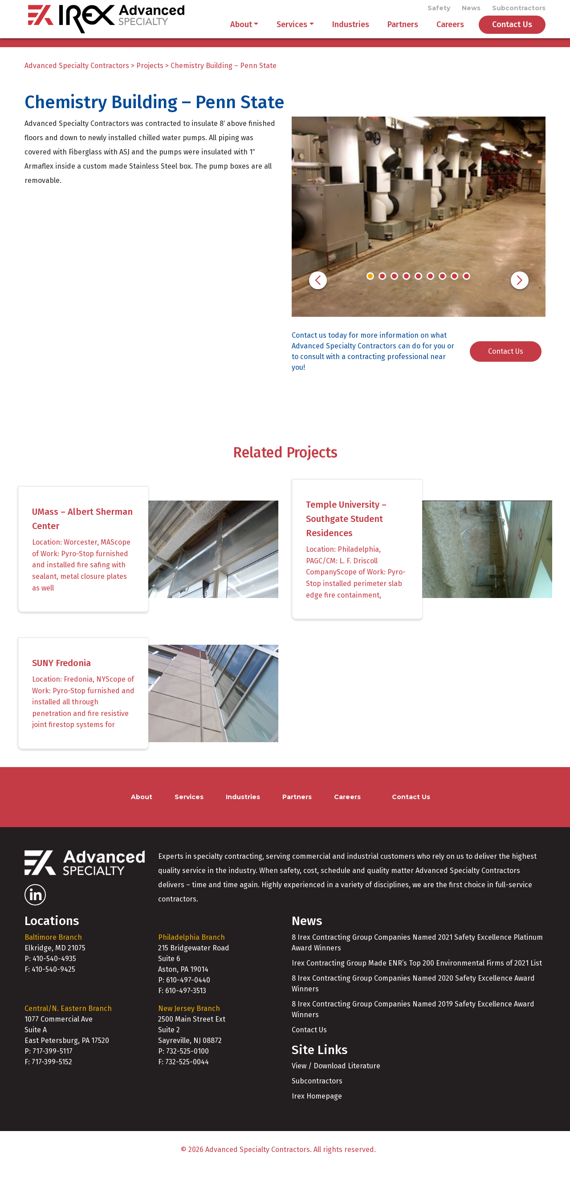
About (241, 32)
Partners (402, 32)
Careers (450, 32)
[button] (318, 295)
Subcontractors (519, 10)
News (471, 10)
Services (292, 32)
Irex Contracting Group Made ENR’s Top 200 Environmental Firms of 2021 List (417, 978)
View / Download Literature (336, 1081)
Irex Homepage (317, 1111)
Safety (439, 10)
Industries (350, 32)
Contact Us (512, 32)
